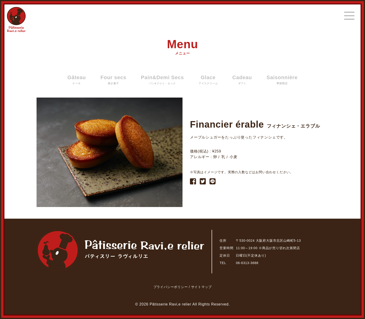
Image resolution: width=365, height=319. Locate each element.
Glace (208, 80)
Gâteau (76, 80)
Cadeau (242, 80)
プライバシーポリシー (171, 287)
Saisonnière (282, 80)
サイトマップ (201, 287)
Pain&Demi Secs (162, 80)
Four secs (113, 80)
